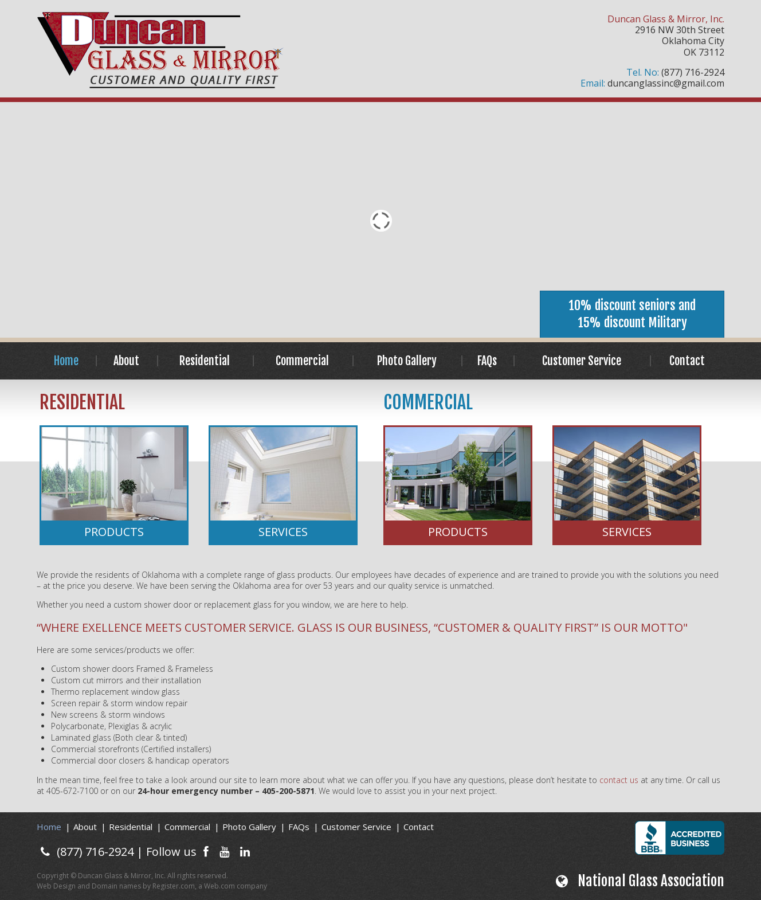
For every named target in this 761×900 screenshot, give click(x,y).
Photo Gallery (407, 361)
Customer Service (581, 361)
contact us (618, 779)
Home (66, 361)
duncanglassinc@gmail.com (665, 83)
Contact (687, 361)
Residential (204, 361)
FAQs (487, 361)
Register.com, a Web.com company (209, 886)
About (126, 361)
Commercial (302, 361)
